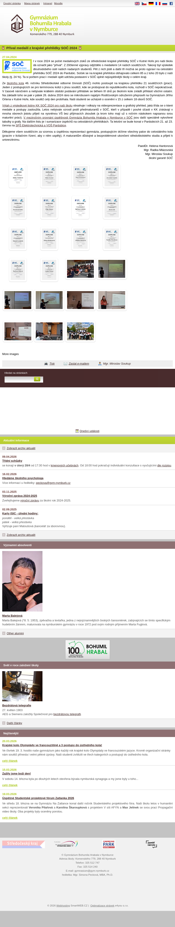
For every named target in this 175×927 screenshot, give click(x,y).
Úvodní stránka (12, 3)
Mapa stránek (32, 3)
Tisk (52, 363)
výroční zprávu (29, 500)
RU (166, 3)
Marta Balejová (12, 615)
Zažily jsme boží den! (16, 773)
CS (146, 3)
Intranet (47, 3)
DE (152, 3)
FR (159, 3)
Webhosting (63, 905)
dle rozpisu (164, 465)
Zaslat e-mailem (79, 363)
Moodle (58, 3)
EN (139, 3)
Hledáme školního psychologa (22, 478)
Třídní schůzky (12, 460)
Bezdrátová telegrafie (16, 705)
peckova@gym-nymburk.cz (53, 482)
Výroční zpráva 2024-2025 (19, 495)
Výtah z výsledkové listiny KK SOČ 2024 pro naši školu (37, 105)
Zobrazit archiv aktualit (21, 448)
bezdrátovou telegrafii (67, 714)
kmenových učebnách (64, 465)
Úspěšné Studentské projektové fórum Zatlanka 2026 (38, 798)
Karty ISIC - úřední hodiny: (20, 513)
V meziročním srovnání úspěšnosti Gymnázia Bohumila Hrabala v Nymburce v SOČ (78, 117)
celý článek (9, 760)
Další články (14, 723)
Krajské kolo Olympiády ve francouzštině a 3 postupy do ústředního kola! (52, 745)
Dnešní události (89, 431)
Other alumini (15, 633)
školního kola (15, 83)
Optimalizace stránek (102, 905)
